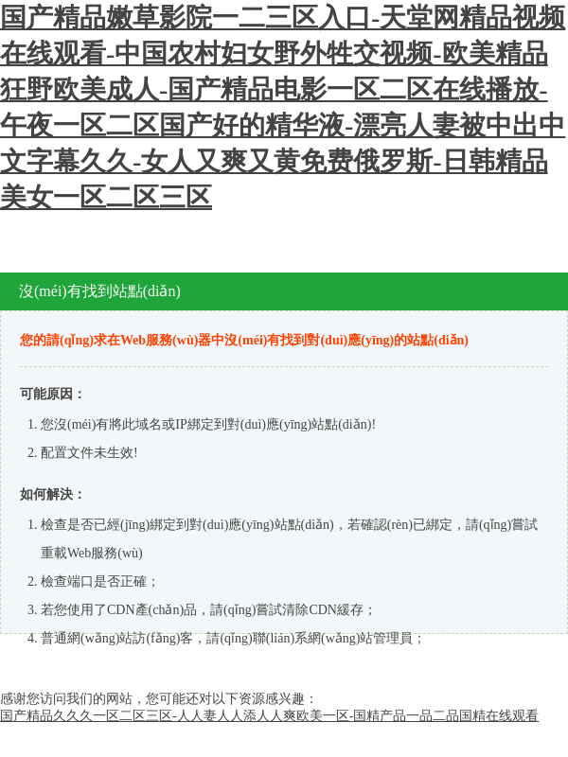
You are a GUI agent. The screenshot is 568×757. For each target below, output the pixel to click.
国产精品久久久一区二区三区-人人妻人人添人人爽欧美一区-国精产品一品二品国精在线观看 (269, 716)
